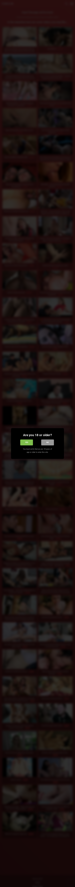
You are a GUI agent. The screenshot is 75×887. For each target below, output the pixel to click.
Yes (26, 442)
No (47, 442)
